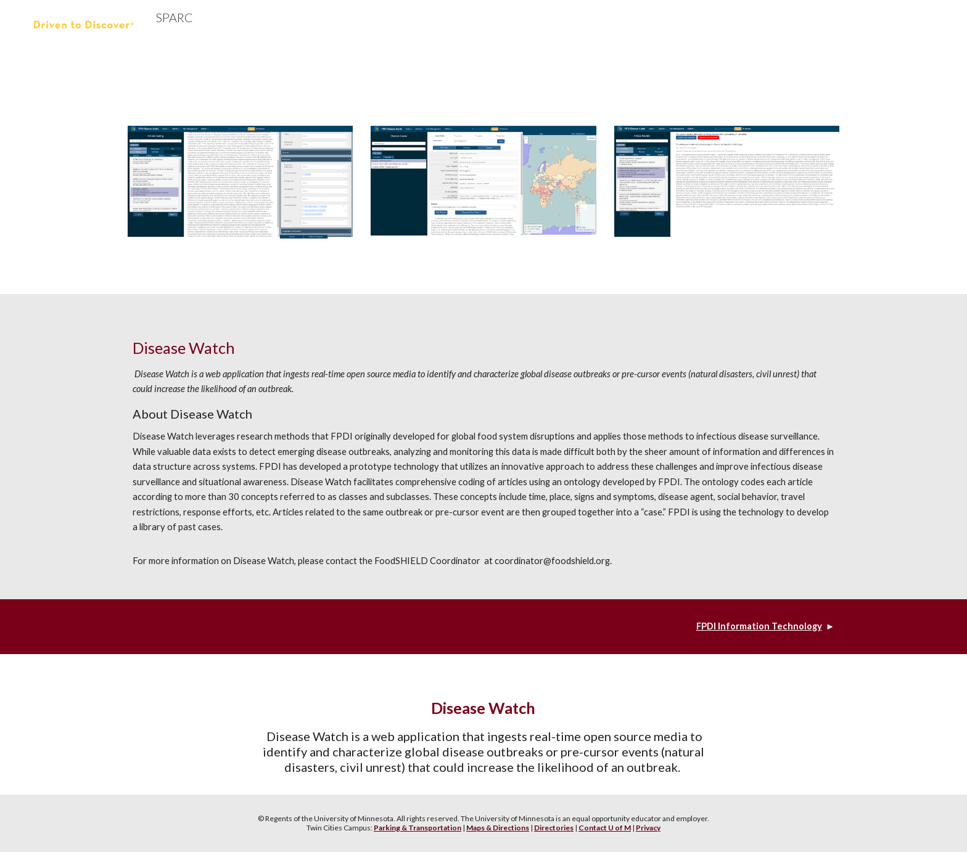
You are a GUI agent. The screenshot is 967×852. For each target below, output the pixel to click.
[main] (483, 446)
